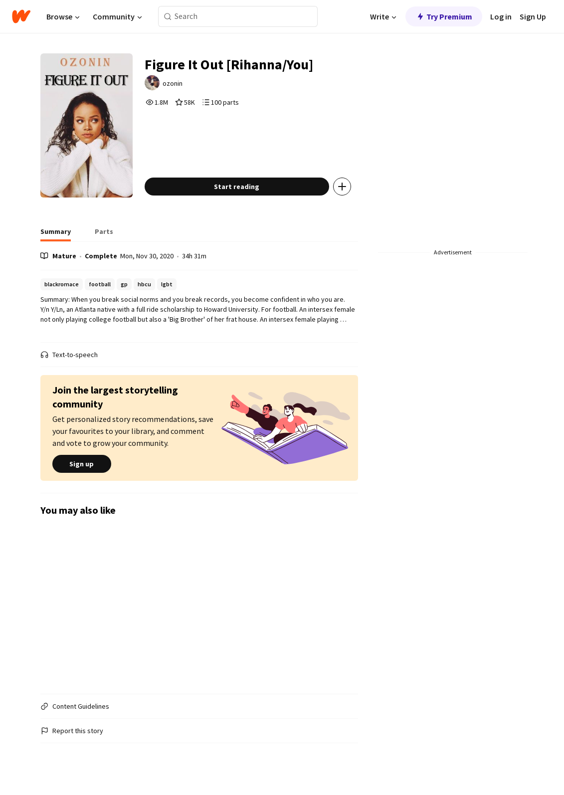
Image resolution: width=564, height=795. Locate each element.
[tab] (55, 234)
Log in (501, 16)
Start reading (236, 186)
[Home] (21, 16)
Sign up (81, 464)
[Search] (168, 16)
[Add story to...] (342, 187)
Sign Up (533, 16)
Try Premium (443, 16)
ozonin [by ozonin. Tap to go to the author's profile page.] (173, 83)
